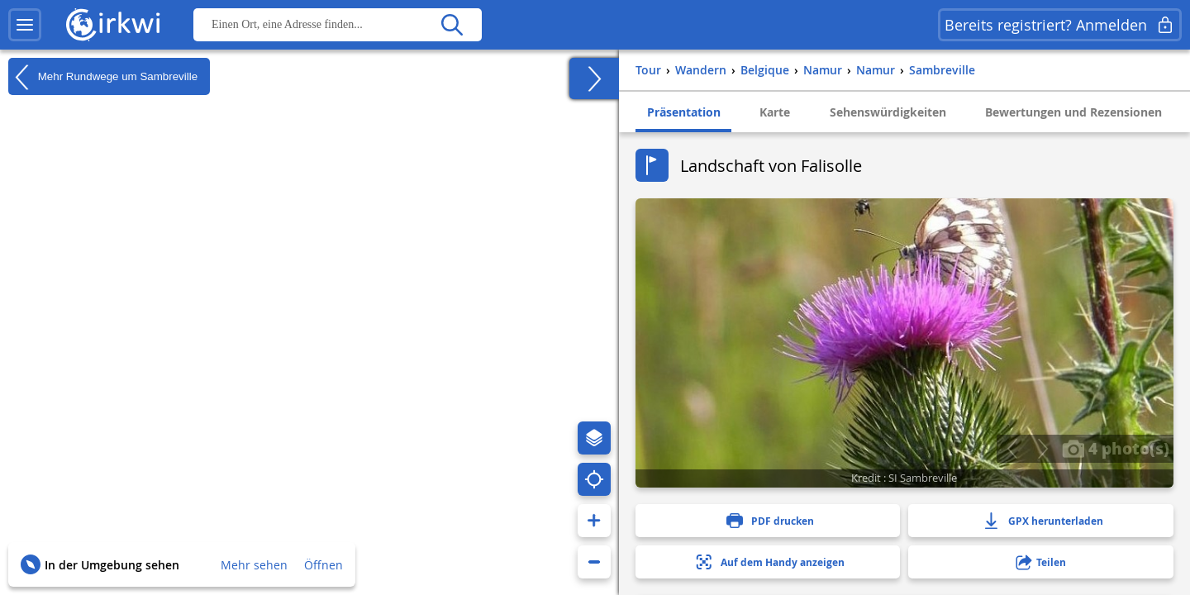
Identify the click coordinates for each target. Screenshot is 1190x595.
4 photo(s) (1115, 447)
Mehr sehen (254, 565)
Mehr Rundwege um (103, 77)
